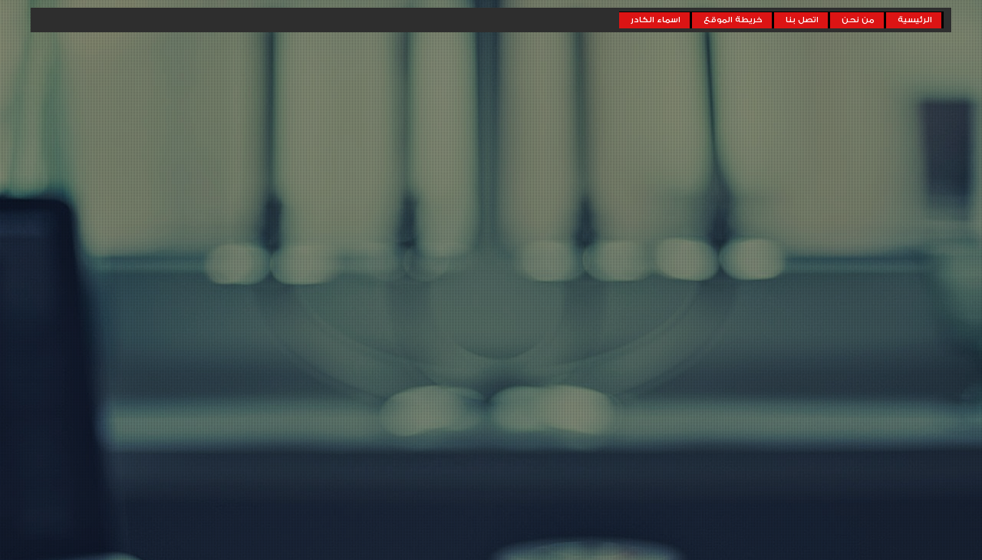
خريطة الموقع (733, 20)
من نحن (858, 20)
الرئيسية (915, 20)
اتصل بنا (802, 20)
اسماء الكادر (655, 20)
